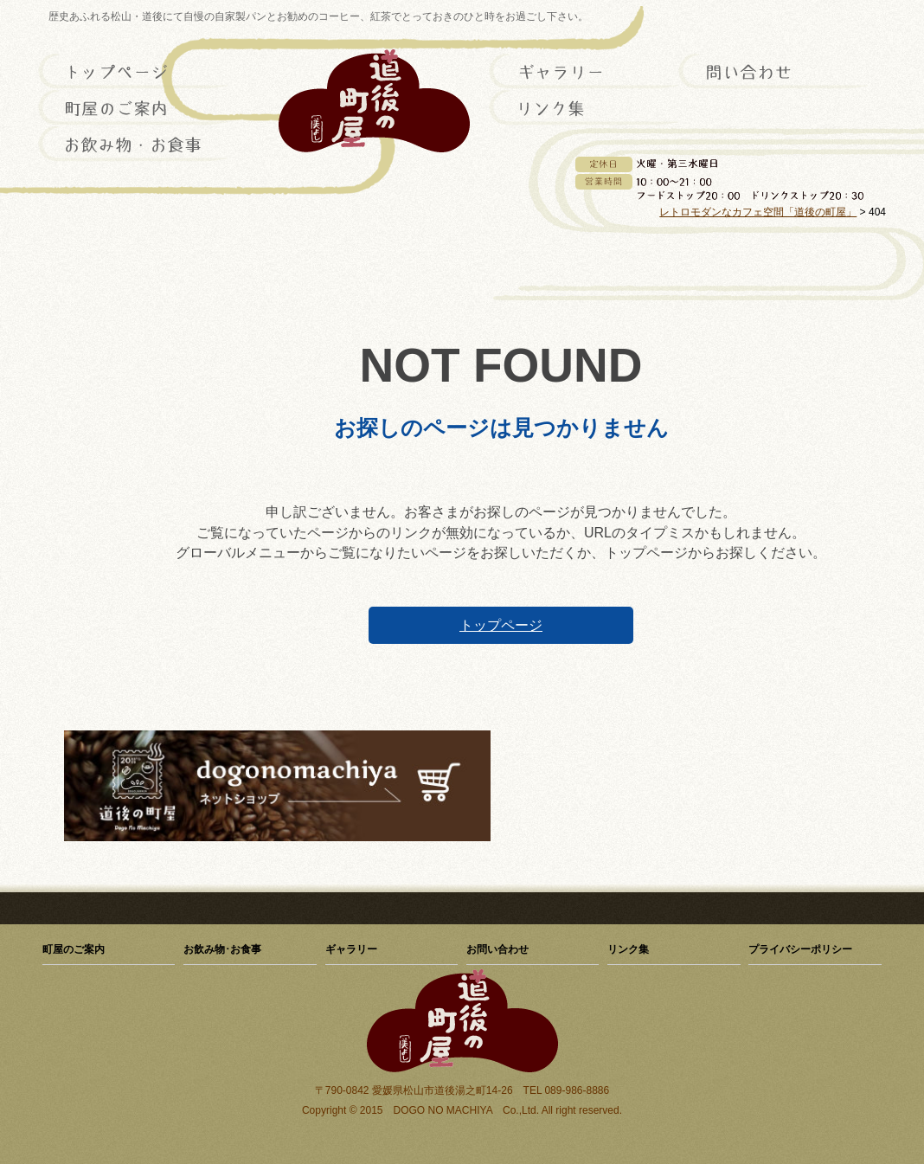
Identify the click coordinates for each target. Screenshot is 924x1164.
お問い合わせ (773, 72)
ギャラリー (583, 72)
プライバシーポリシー (800, 949)
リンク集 (583, 108)
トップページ (133, 72)
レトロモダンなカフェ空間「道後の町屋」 (758, 212)
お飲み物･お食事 (133, 144)
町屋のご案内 (133, 108)
